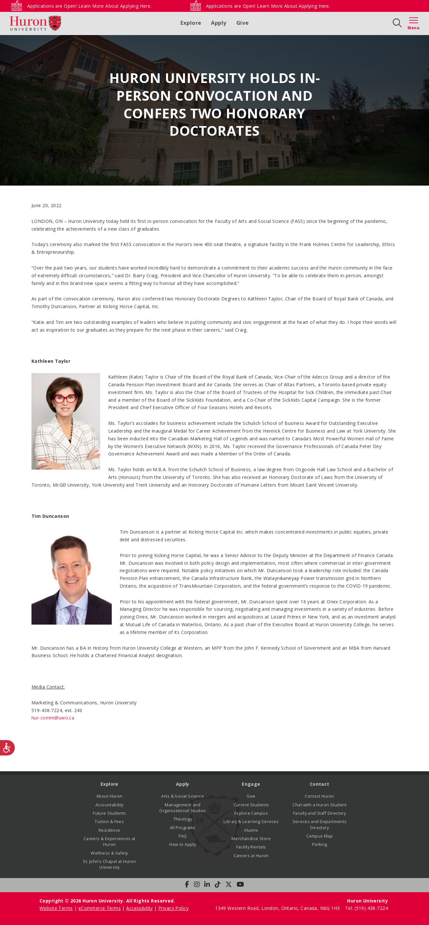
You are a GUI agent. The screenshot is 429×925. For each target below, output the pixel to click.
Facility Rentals (251, 847)
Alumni (251, 830)
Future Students (109, 813)
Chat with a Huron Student (319, 805)
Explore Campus (251, 813)
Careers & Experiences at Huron (109, 841)
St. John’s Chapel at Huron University (109, 864)
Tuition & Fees (109, 821)
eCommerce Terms (99, 908)
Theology (182, 819)
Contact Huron (319, 796)
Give (242, 22)
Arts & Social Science (182, 796)
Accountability (109, 805)
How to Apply (182, 844)
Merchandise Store (251, 838)
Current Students (251, 805)
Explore (190, 22)
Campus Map (319, 836)
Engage (251, 784)
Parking (319, 844)
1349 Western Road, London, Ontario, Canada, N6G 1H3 (278, 908)
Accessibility (139, 908)
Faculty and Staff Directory (319, 813)
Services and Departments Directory (320, 824)
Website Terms (56, 908)
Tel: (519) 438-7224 (366, 908)
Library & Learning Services (251, 821)
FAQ (183, 836)
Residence (109, 830)
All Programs (183, 827)
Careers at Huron (251, 855)
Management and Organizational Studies (182, 807)
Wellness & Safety (109, 853)
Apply (219, 22)
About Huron (109, 796)
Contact (319, 784)
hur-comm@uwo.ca (52, 718)
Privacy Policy (173, 908)
